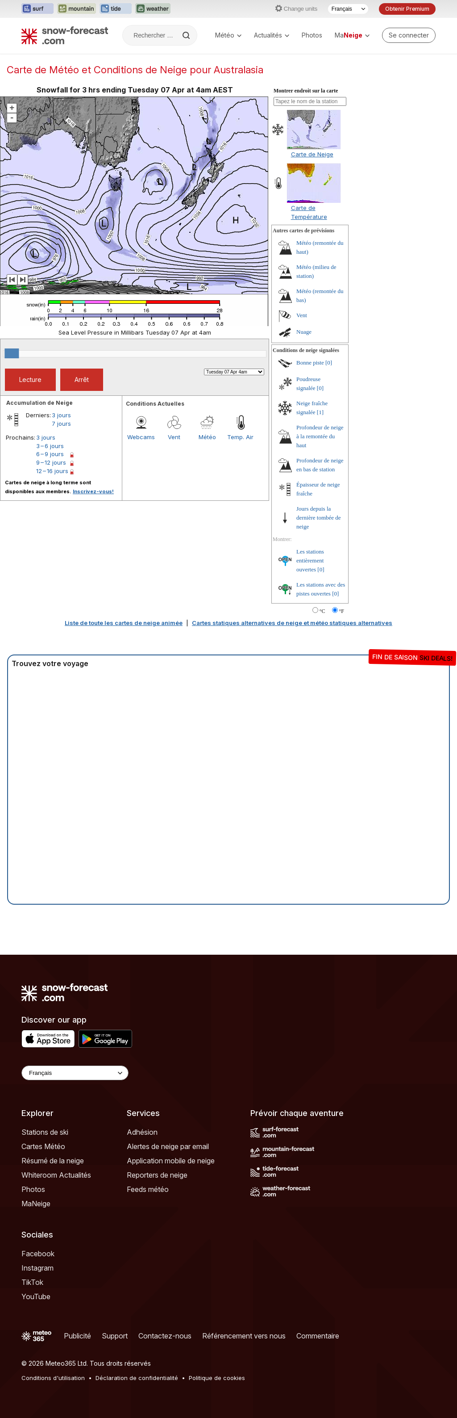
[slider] (11, 353)
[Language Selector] (75, 1073)
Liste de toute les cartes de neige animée (124, 622)
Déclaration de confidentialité (137, 1377)
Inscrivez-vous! (93, 491)
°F (341, 611)
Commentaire (317, 1335)
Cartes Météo (43, 1146)
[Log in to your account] (409, 35)
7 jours (61, 423)
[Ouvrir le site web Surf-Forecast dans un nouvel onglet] (37, 9)
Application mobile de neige (171, 1160)
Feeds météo (148, 1189)
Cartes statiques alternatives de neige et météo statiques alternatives (292, 622)
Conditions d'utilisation (53, 1377)
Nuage (304, 331)
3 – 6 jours (50, 445)
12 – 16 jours (52, 470)
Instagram (37, 1267)
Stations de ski (44, 1132)
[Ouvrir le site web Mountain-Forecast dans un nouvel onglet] (76, 9)
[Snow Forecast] (64, 35)
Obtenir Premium (407, 8)
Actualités (271, 35)
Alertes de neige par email (168, 1146)
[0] (328, 362)
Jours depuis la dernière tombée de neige (318, 517)
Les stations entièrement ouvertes (310, 560)
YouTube (35, 1296)
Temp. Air (240, 437)
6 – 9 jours (50, 453)
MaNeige (35, 1203)
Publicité (77, 1335)
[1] (320, 412)
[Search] (187, 35)
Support (115, 1335)
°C (322, 611)
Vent (174, 437)
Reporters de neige (157, 1174)
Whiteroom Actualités (56, 1174)
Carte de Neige (312, 154)
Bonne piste (310, 362)
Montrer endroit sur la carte (306, 91)
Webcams (141, 437)
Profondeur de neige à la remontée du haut (319, 436)
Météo (228, 35)
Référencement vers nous (244, 1335)
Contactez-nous (164, 1335)
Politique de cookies (217, 1377)
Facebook (37, 1253)
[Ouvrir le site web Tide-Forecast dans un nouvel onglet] (116, 9)
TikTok (32, 1282)
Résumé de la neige (52, 1160)
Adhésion (142, 1132)
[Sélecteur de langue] (348, 9)
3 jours (61, 415)
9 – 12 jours (51, 462)
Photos (312, 35)
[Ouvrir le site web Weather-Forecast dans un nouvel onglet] (152, 9)
